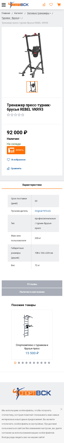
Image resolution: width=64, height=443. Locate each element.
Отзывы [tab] (32, 284)
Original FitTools (43, 211)
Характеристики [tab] (32, 184)
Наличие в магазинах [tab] (32, 292)
